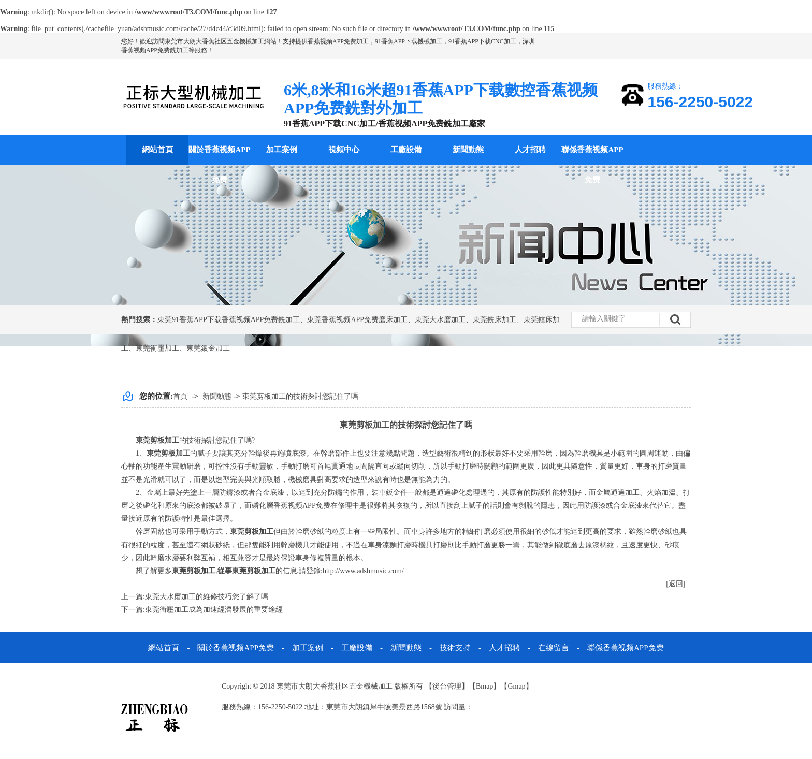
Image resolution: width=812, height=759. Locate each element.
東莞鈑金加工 (208, 348)
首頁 (180, 396)
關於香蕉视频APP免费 (219, 164)
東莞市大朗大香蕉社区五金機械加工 (214, 41)
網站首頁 (157, 149)
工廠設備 (406, 149)
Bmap (484, 686)
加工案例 (281, 149)
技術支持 (455, 648)
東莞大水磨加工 (440, 320)
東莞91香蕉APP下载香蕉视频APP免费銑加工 (228, 320)
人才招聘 (530, 149)
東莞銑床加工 (494, 320)
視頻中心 (343, 149)
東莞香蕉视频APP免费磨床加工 (357, 320)
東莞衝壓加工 (157, 348)
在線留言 (553, 648)
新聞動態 (468, 149)
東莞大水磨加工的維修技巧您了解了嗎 (206, 597)
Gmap (516, 686)
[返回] (675, 584)
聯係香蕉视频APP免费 (592, 164)
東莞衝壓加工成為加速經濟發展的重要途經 (214, 610)
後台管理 (446, 686)
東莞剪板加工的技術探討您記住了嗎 (300, 396)
